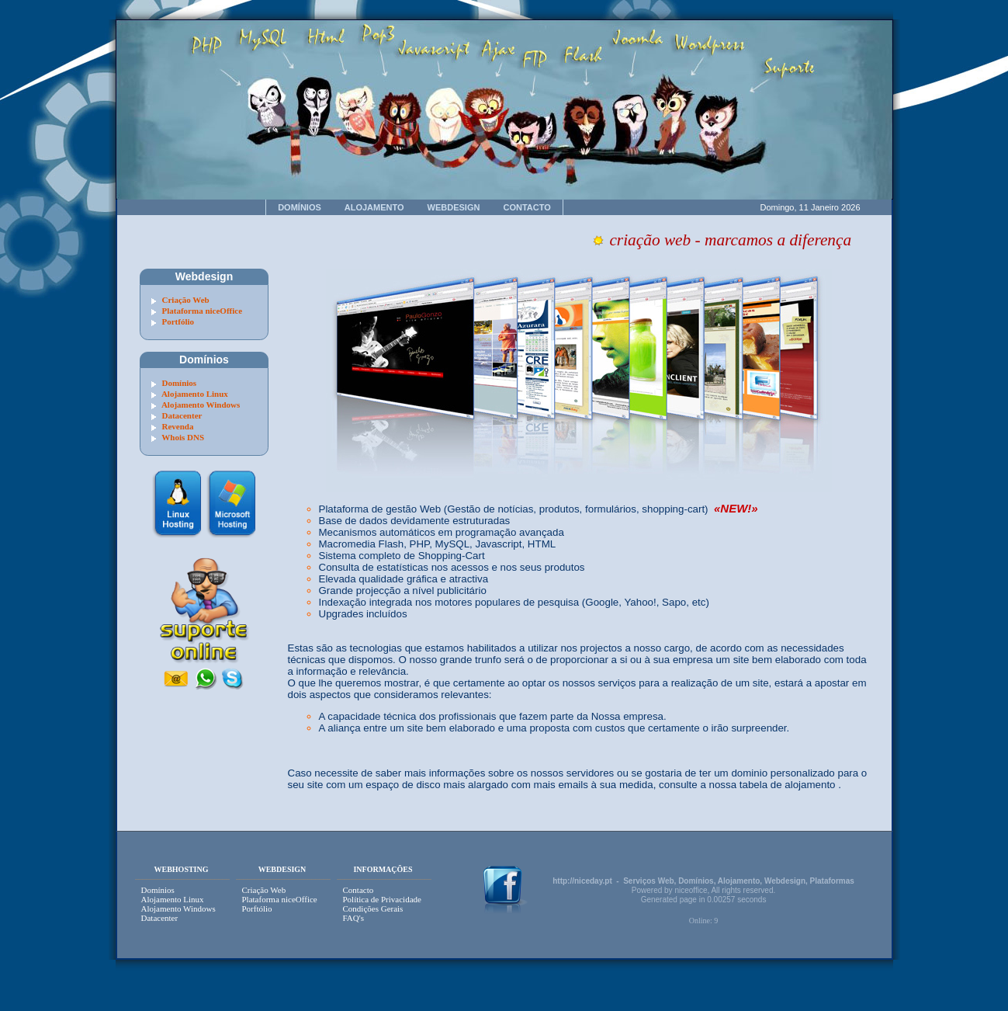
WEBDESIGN (454, 207)
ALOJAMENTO (374, 207)
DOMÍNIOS (299, 207)
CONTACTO (526, 207)
